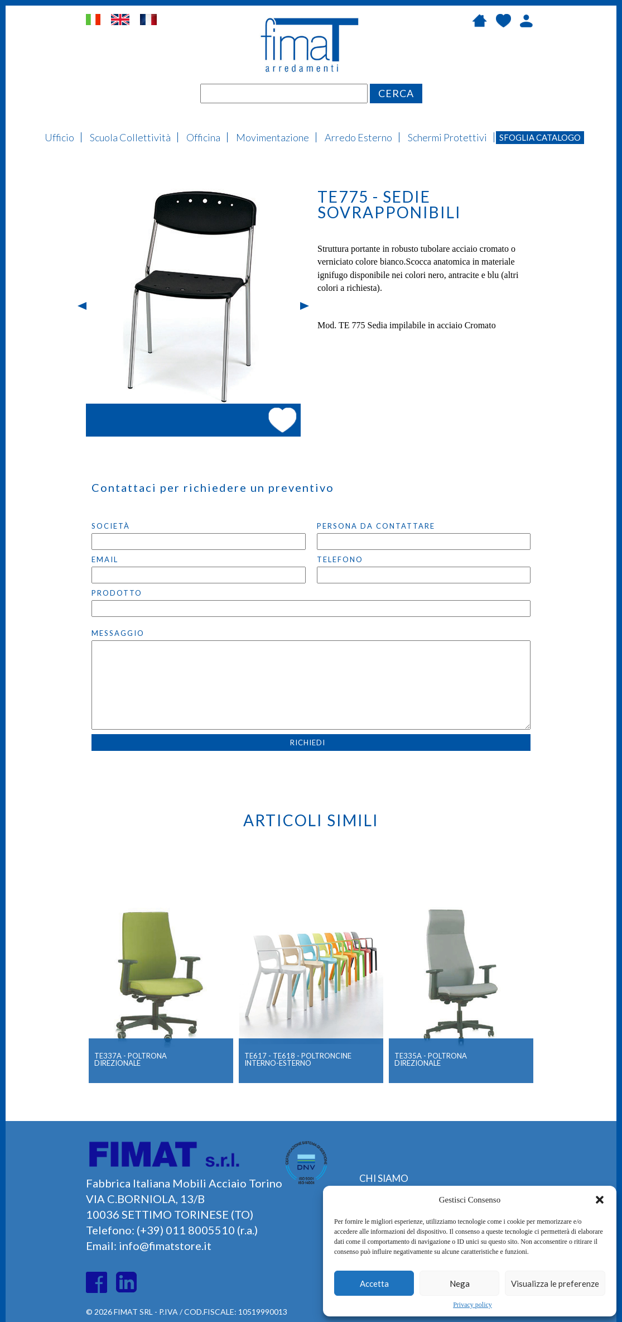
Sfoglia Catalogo (540, 137)
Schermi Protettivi (447, 137)
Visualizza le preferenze (555, 1283)
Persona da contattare (376, 525)
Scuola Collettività (130, 137)
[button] (599, 1199)
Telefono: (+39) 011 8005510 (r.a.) (172, 1230)
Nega (460, 1283)
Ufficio (59, 137)
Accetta (374, 1283)
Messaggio (117, 633)
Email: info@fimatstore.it (148, 1245)
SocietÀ (110, 525)
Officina (203, 137)
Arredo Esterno (358, 137)
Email (104, 559)
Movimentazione (272, 137)
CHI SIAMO (383, 1178)
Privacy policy (472, 1304)
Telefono (340, 559)
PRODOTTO (116, 592)
